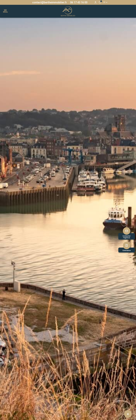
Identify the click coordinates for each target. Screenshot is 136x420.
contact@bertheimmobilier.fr (49, 2)
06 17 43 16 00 (78, 2)
